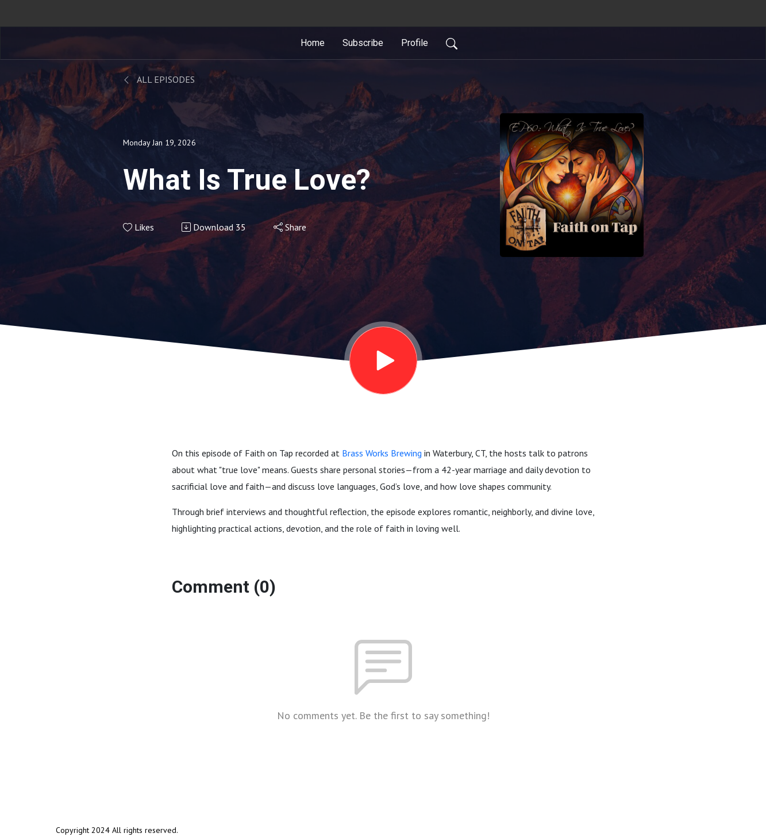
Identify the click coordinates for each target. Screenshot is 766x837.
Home (313, 42)
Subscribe (362, 42)
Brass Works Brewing (382, 453)
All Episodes (159, 79)
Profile (414, 42)
